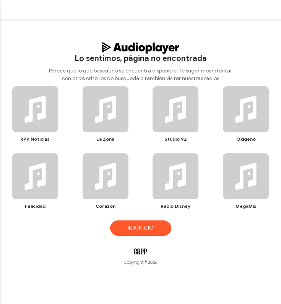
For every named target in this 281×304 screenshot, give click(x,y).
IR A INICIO (141, 228)
